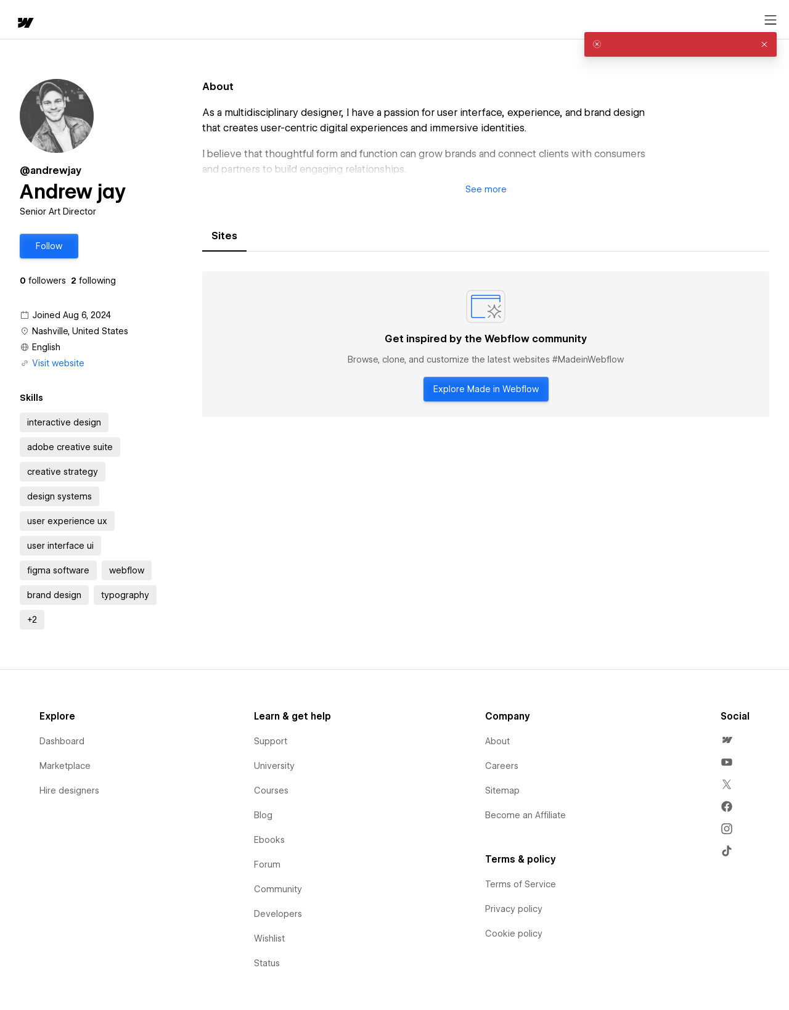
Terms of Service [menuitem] (520, 884)
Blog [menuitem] (263, 815)
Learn (190, 20)
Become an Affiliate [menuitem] (525, 815)
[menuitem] (727, 740)
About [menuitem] (497, 741)
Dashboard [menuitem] (61, 741)
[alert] (680, 44)
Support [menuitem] (270, 741)
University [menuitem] (274, 766)
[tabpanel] (485, 344)
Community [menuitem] (278, 889)
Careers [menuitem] (501, 766)
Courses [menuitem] (271, 790)
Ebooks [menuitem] (269, 840)
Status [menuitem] (267, 963)
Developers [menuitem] (278, 914)
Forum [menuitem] (267, 864)
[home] (18, 20)
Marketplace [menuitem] (65, 766)
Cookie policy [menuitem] (513, 933)
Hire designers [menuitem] (69, 790)
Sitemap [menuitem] (502, 790)
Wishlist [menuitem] (269, 938)
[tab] (224, 236)
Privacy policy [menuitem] (513, 909)
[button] (65, 19)
